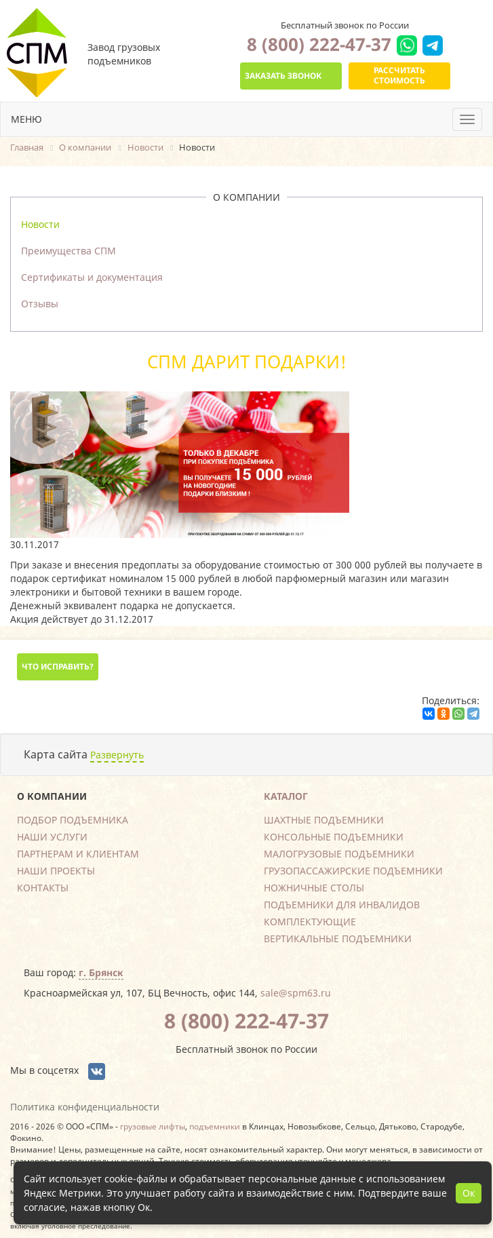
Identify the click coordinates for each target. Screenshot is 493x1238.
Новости (40, 224)
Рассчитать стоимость (399, 74)
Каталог (286, 796)
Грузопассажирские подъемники (353, 870)
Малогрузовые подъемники (339, 853)
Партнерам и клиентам (78, 853)
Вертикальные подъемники (338, 938)
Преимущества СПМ (68, 250)
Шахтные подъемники (324, 819)
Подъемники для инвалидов (342, 904)
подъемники (214, 1126)
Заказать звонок (283, 75)
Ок (468, 1192)
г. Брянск (101, 972)
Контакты (42, 887)
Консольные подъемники (333, 836)
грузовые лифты (152, 1126)
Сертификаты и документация (92, 277)
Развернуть (117, 754)
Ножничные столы (314, 887)
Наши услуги (52, 836)
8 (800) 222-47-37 (319, 44)
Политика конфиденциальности (84, 1106)
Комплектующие (310, 921)
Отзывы (39, 303)
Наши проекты (56, 870)
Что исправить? (58, 666)
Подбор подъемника (72, 819)
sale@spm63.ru (295, 992)
